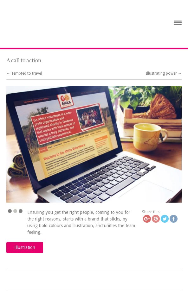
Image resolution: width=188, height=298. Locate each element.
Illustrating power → (164, 73)
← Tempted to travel (24, 73)
